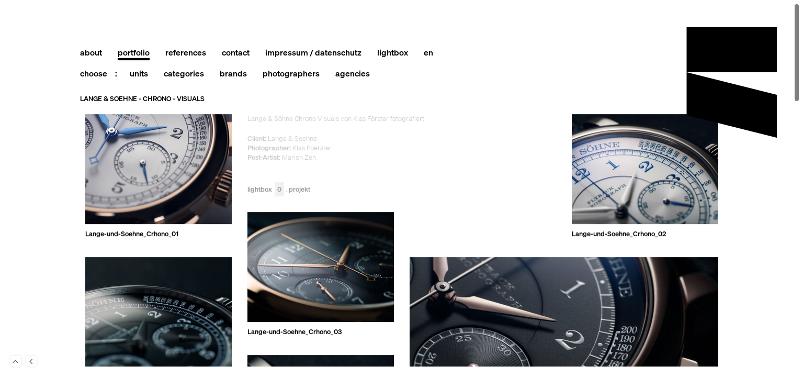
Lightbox (265, 189)
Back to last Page (31, 361)
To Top (15, 361)
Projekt (299, 189)
